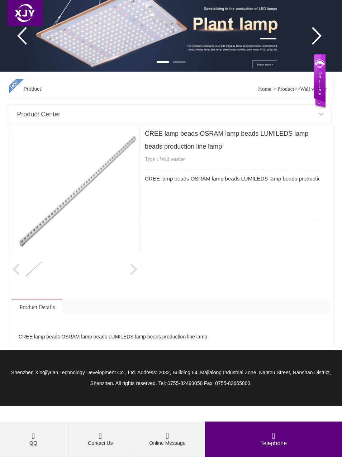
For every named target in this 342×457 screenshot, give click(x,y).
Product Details (37, 307)
